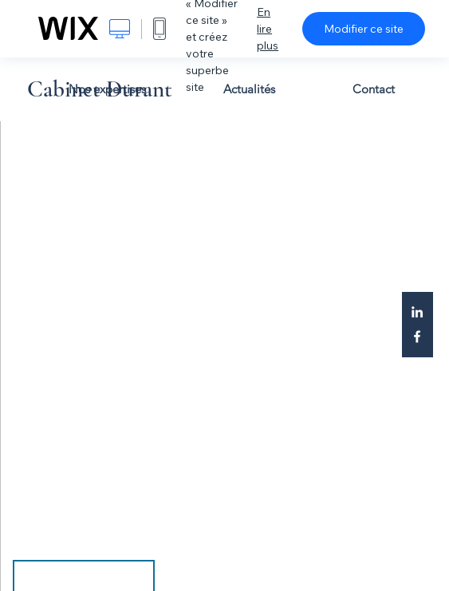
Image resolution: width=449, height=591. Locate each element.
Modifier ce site (364, 29)
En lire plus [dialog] (267, 29)
